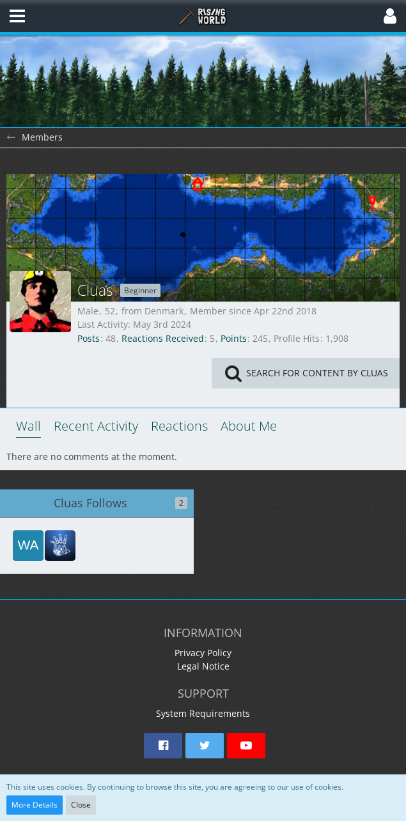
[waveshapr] (28, 545)
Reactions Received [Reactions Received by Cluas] (162, 338)
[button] (17, 16)
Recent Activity (96, 425)
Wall (28, 425)
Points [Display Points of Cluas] (234, 338)
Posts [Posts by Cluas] (88, 338)
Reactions (179, 425)
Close (81, 804)
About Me (249, 425)
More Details (35, 804)
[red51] (60, 545)
